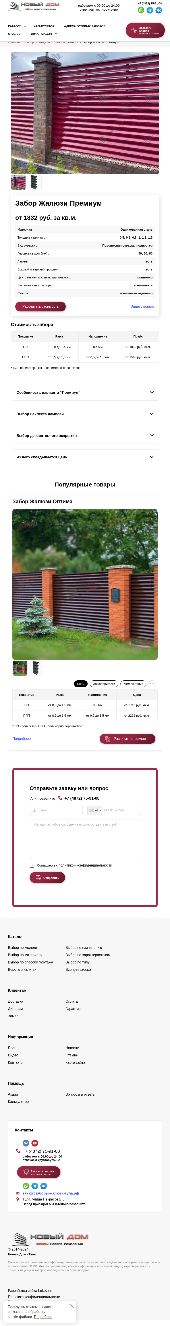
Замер (13, 1022)
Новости (72, 1054)
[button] (13, 484)
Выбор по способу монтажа (30, 969)
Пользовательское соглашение (33, 1308)
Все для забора (78, 976)
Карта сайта (75, 1069)
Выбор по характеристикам (88, 961)
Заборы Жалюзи (66, 42)
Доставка (15, 1008)
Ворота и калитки (22, 976)
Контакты (15, 1069)
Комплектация (133, 683)
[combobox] (94, 810)
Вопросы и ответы (80, 1101)
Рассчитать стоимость (40, 306)
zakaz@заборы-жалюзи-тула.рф (51, 1200)
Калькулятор (43, 26)
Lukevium (45, 1297)
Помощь (16, 1090)
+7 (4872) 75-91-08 (150, 3)
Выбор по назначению (84, 954)
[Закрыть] (71, 1305)
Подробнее (43, 1317)
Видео (13, 1062)
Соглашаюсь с (74, 872)
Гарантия (73, 1015)
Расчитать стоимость (131, 739)
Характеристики (104, 683)
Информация (41, 33)
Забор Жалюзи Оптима (42, 501)
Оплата (72, 1008)
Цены (81, 683)
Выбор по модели (37, 42)
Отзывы (14, 33)
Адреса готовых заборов (84, 26)
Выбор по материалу (25, 961)
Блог (12, 1054)
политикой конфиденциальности (85, 872)
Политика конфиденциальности (34, 1303)
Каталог (14, 26)
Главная (14, 42)
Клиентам (17, 997)
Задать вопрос (143, 306)
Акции (13, 1101)
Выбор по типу (78, 969)
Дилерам (15, 1015)
